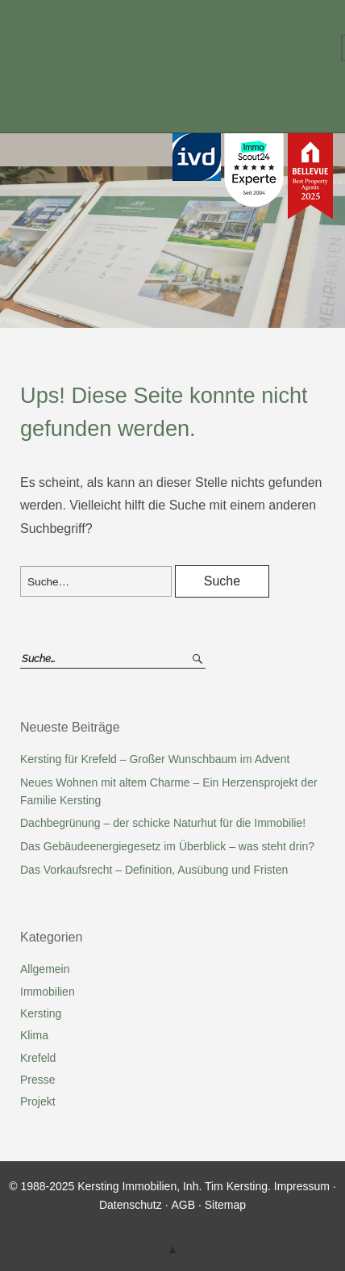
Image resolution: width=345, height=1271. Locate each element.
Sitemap (225, 1204)
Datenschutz (130, 1204)
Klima (34, 1035)
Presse (38, 1079)
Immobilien (47, 991)
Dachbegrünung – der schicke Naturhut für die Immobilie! (163, 822)
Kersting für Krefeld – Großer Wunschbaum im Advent (154, 759)
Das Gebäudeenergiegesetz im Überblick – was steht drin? (167, 846)
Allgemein (44, 969)
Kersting (40, 1013)
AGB (183, 1204)
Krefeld (38, 1057)
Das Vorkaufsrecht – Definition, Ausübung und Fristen (154, 869)
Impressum (302, 1186)
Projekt (38, 1101)
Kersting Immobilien (154, 51)
